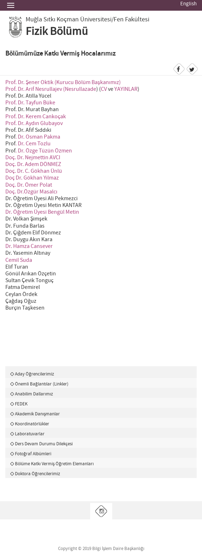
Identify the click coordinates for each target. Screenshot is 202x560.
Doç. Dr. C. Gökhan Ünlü (33, 171)
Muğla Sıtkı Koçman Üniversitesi (69, 19)
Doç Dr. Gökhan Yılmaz (32, 178)
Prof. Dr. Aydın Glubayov (34, 123)
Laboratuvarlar (30, 433)
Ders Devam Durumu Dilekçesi (44, 443)
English (188, 3)
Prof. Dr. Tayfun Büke (30, 103)
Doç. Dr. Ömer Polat (28, 185)
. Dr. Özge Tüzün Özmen (43, 151)
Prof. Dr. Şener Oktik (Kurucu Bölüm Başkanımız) (63, 82)
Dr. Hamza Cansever (29, 246)
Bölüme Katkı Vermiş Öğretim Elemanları (54, 463)
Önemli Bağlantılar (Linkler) (41, 384)
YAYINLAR (126, 89)
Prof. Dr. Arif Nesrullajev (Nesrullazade (50, 89)
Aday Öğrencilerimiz (34, 374)
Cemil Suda (18, 260)
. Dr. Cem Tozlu (33, 143)
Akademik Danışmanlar (37, 413)
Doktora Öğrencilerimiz (37, 473)
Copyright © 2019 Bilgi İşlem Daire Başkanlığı (101, 549)
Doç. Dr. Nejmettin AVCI (32, 157)
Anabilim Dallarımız (34, 394)
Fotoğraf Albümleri (33, 453)
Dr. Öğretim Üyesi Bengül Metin (42, 212)
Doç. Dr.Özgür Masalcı (31, 192)
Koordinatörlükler (32, 423)
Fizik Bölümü (57, 31)
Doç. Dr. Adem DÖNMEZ (33, 164)
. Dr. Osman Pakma (37, 137)
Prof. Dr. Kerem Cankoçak (35, 116)
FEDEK (21, 403)
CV (104, 89)
